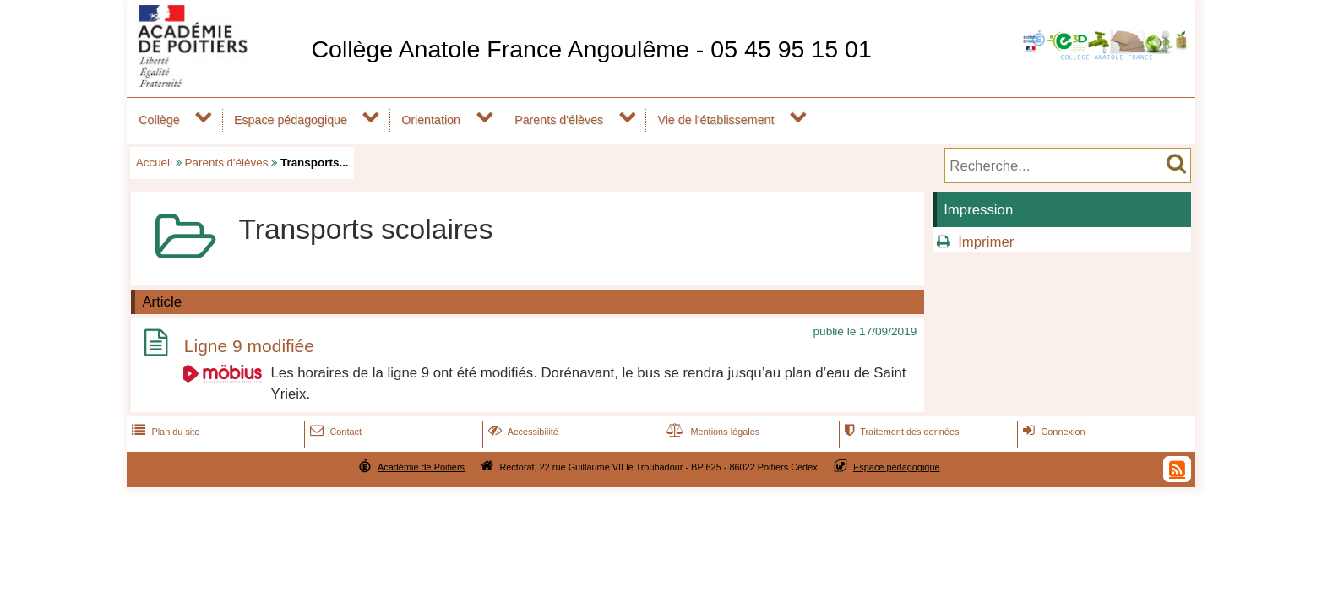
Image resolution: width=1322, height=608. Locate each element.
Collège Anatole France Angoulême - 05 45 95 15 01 (591, 48)
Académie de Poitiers (421, 467)
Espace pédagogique (290, 120)
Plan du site (163, 431)
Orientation (430, 120)
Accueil (154, 162)
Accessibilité (521, 431)
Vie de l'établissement (715, 120)
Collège (159, 120)
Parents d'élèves (558, 120)
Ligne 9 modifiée (249, 346)
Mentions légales (711, 431)
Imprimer (986, 242)
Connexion (1052, 431)
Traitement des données (900, 431)
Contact (334, 431)
